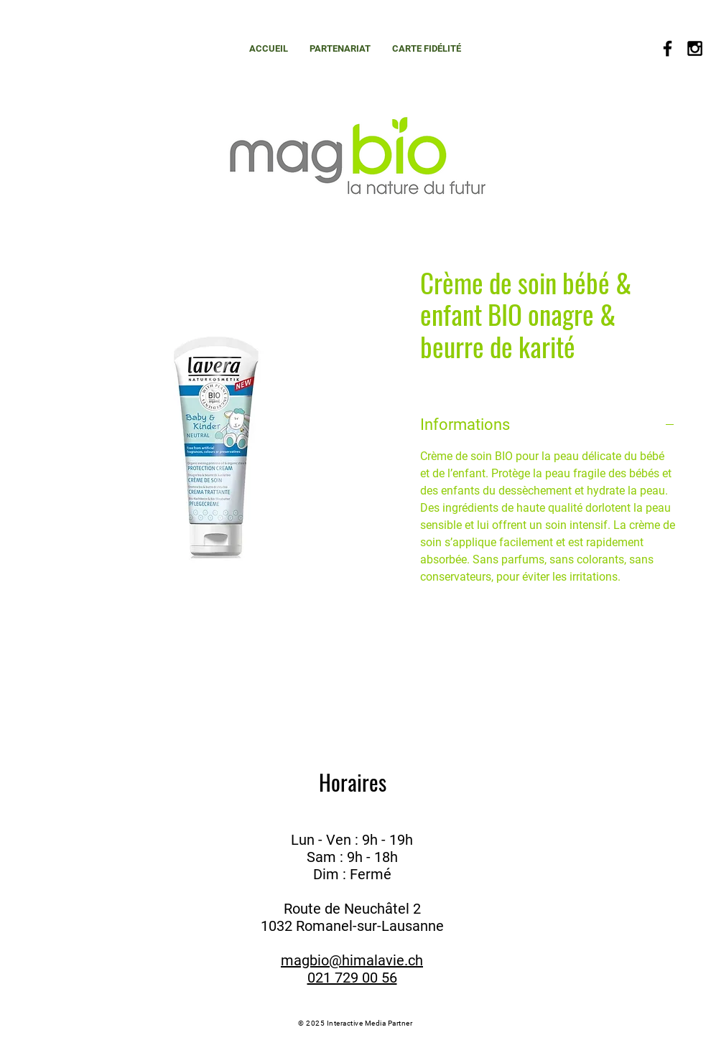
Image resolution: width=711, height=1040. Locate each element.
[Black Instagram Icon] (694, 48)
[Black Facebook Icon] (667, 48)
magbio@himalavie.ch (352, 960)
